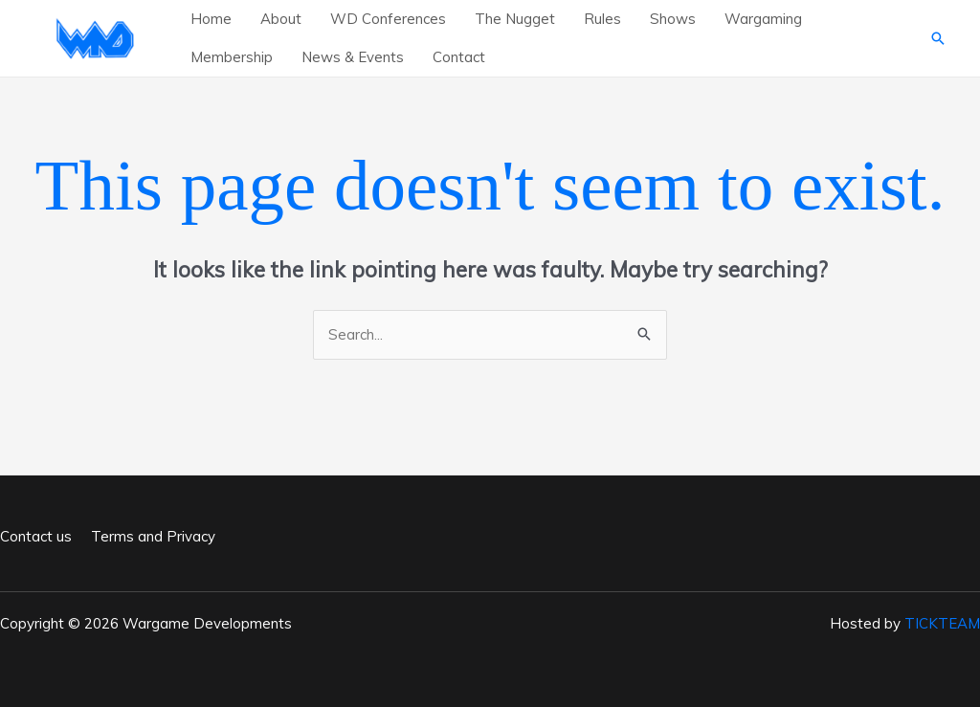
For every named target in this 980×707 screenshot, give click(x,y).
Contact (459, 57)
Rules (602, 18)
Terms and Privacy (153, 536)
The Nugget (515, 18)
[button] (938, 38)
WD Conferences (388, 18)
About (280, 18)
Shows (673, 18)
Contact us (36, 536)
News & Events (352, 57)
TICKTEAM (942, 623)
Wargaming (763, 18)
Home (211, 18)
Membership (231, 57)
